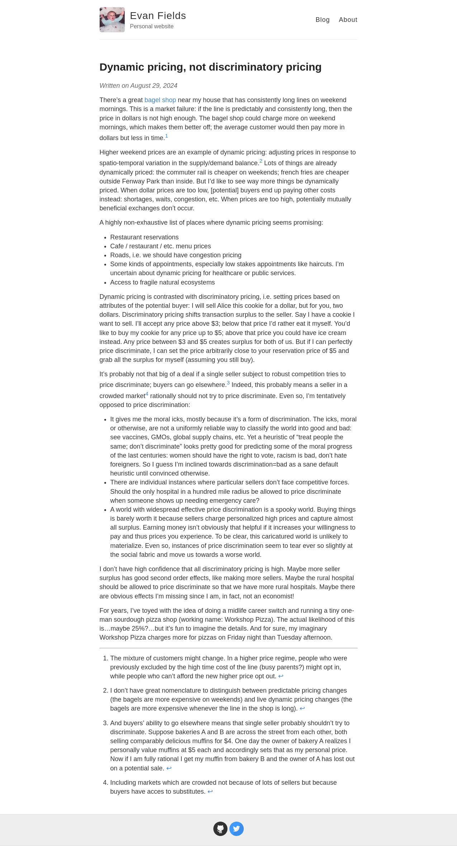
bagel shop (160, 100)
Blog (322, 19)
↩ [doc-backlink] (281, 676)
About (348, 19)
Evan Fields (158, 15)
